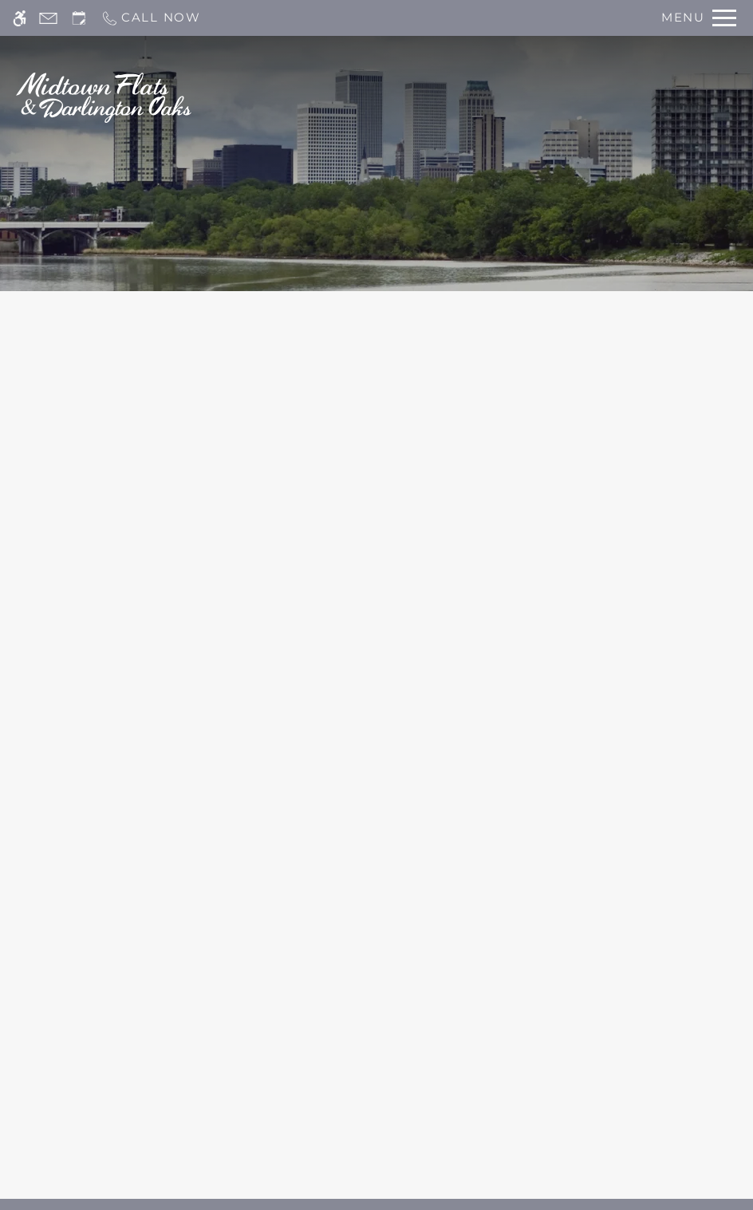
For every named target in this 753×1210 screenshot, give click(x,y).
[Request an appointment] (79, 18)
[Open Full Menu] (699, 18)
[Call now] (151, 18)
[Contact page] (48, 18)
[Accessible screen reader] (20, 18)
